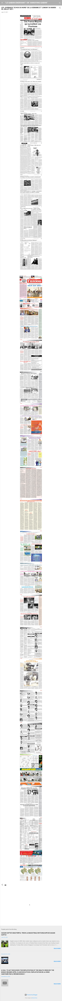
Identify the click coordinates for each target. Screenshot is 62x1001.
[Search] (60, 3)
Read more (57, 948)
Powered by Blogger (31, 995)
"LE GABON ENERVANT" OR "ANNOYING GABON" (26, 3)
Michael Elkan (34, 997)
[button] (60, 8)
